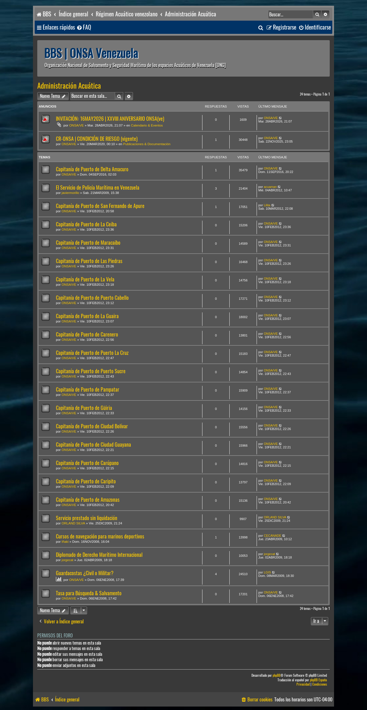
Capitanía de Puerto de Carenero (87, 334)
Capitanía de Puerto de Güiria (84, 407)
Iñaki (65, 541)
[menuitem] (83, 27)
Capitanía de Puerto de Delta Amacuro (92, 169)
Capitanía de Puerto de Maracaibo (88, 242)
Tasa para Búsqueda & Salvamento (89, 593)
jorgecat (67, 560)
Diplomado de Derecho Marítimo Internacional (99, 554)
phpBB (276, 675)
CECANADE (272, 535)
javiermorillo (70, 192)
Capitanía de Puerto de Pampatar (87, 389)
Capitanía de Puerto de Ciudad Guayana (93, 444)
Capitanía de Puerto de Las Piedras (89, 260)
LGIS (267, 572)
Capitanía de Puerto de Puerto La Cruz (92, 352)
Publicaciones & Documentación (146, 144)
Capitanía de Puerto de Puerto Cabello (92, 297)
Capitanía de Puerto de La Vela (85, 279)
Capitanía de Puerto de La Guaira (87, 316)
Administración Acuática (69, 86)
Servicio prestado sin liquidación (86, 518)
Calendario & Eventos (147, 125)
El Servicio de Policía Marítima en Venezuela (97, 187)
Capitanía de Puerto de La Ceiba (86, 224)
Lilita (267, 205)
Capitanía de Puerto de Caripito (86, 481)
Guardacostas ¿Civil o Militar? (85, 573)
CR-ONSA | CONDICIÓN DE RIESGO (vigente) (97, 138)
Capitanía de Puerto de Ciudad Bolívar (92, 426)
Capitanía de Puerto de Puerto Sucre (91, 371)
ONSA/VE (76, 125)
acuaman (270, 186)
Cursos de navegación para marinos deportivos (100, 536)
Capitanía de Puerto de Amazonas (88, 499)
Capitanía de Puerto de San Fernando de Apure (100, 205)
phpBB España (318, 680)
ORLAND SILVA (73, 523)
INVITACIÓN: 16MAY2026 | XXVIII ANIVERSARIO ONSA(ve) (110, 118)
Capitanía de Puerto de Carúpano (87, 462)
